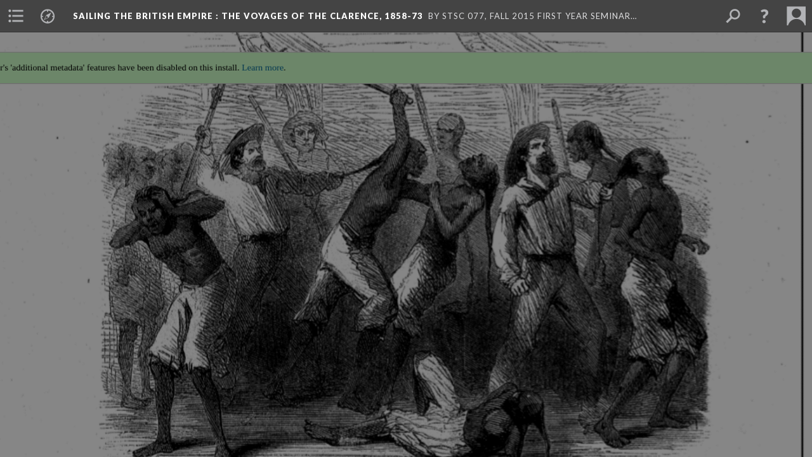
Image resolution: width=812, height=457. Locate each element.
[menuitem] (16, 16)
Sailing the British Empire (248, 16)
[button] (764, 16)
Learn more (257, 60)
